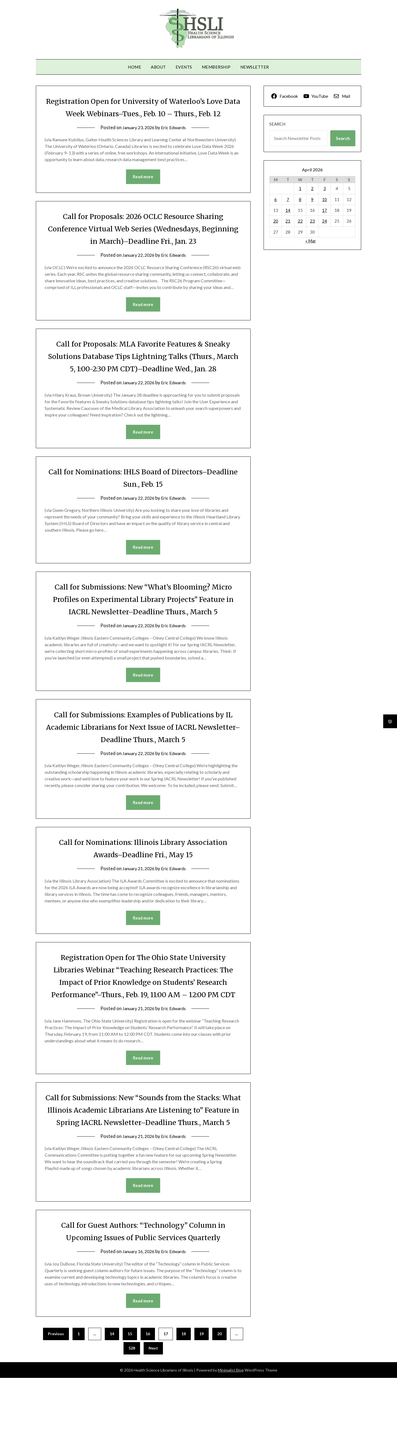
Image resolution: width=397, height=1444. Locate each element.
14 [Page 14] (112, 1399)
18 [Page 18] (183, 1399)
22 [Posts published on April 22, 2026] (300, 220)
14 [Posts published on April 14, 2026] (287, 210)
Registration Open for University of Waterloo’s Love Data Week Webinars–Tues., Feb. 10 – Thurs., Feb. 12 (143, 113)
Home (134, 66)
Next (153, 1414)
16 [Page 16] (148, 1399)
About (158, 66)
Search (277, 123)
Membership (216, 66)
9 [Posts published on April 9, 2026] (312, 199)
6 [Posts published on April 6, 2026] (275, 199)
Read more (143, 189)
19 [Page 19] (201, 1399)
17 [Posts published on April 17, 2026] (324, 210)
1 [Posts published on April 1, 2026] (300, 188)
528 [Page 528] (131, 1414)
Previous (56, 1399)
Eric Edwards (175, 140)
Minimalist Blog (231, 1436)
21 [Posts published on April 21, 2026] (287, 220)
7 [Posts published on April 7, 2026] (288, 199)
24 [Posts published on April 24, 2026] (324, 220)
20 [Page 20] (219, 1399)
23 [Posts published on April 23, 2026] (312, 220)
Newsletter (254, 66)
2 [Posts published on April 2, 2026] (312, 188)
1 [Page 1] (78, 1399)
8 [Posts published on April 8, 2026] (300, 199)
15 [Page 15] (130, 1399)
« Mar (310, 240)
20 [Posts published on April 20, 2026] (275, 220)
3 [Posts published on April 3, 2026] (324, 188)
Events (184, 66)
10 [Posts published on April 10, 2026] (324, 199)
